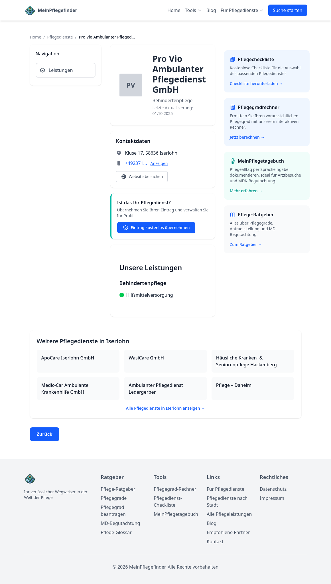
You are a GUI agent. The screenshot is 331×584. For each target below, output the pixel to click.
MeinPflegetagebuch (176, 514)
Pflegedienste (60, 37)
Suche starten (287, 10)
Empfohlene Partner (228, 532)
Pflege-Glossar (116, 532)
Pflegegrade (114, 498)
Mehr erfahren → (246, 190)
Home (173, 10)
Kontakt (215, 541)
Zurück (44, 434)
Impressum (272, 498)
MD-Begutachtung (120, 523)
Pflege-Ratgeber (118, 489)
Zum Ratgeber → (246, 244)
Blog (211, 10)
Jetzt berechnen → (247, 137)
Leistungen (56, 70)
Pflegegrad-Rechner (175, 489)
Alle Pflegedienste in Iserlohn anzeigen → (165, 408)
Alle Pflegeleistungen (229, 514)
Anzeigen (159, 163)
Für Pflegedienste (225, 489)
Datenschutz (273, 489)
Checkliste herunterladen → (256, 83)
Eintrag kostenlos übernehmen (156, 228)
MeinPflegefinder (57, 10)
